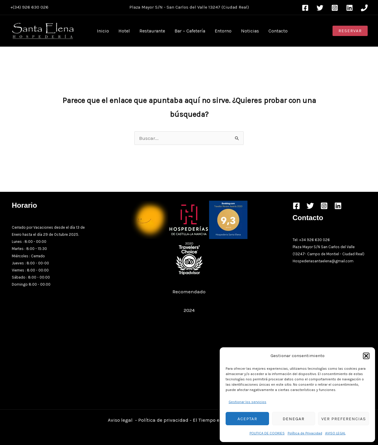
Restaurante (152, 31)
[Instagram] (334, 7)
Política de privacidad (163, 420)
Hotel (124, 31)
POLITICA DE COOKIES (267, 433)
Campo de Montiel (323, 254)
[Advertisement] (189, 359)
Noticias (250, 31)
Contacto (278, 31)
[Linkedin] (349, 7)
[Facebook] (305, 7)
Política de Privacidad (305, 433)
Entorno (223, 31)
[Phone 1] (364, 7)
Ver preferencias (343, 418)
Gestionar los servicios (247, 402)
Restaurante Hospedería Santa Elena (189, 282)
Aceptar (247, 418)
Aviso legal (120, 420)
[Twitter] (320, 7)
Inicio (103, 31)
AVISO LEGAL (335, 433)
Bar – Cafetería (190, 31)
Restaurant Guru (189, 301)
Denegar (293, 418)
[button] (366, 356)
